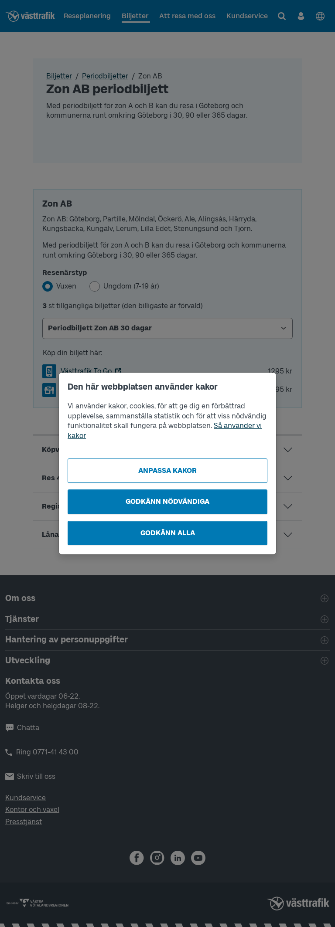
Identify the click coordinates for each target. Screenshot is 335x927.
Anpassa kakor (167, 470)
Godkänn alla (167, 533)
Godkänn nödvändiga (167, 501)
